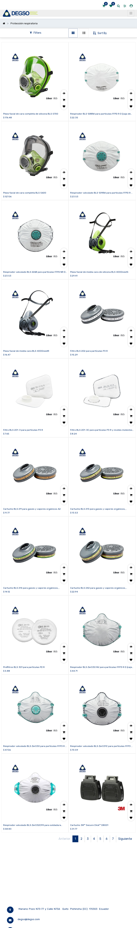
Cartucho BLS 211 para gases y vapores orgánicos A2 (32, 509)
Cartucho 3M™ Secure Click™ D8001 (89, 825)
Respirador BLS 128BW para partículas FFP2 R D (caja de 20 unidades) (100, 113)
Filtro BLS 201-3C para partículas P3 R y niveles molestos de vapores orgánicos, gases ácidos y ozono (101, 430)
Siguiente (125, 839)
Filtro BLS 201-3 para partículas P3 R (23, 430)
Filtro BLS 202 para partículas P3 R (89, 351)
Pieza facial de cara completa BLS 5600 (24, 192)
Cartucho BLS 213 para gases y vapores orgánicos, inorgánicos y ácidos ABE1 (97, 509)
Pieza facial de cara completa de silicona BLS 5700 (30, 113)
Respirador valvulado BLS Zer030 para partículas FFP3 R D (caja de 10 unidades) (35, 746)
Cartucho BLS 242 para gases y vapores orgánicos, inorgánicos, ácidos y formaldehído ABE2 (98, 588)
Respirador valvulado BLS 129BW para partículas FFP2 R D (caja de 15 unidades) (101, 192)
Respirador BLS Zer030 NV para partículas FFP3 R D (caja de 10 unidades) (101, 667)
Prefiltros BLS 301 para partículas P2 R (24, 667)
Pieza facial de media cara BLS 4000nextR (26, 351)
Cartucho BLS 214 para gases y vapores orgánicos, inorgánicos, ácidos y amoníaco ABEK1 (30, 588)
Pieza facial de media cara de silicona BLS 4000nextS (99, 272)
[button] (100, 33)
